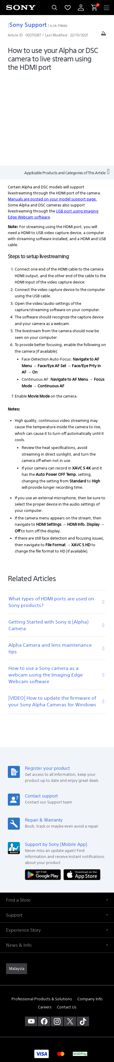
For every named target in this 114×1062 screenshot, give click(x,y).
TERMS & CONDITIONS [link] (57, 998)
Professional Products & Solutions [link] (41, 909)
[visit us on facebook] (44, 932)
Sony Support (27, 24)
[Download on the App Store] (81, 785)
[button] (57, 810)
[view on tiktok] (83, 932)
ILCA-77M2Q (58, 25)
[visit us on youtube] (31, 932)
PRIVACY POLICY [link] (57, 1006)
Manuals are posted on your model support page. (52, 109)
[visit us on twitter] (70, 932)
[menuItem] (67, 7)
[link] (16, 879)
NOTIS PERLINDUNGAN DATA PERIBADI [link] (57, 1021)
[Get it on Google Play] (44, 785)
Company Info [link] (90, 909)
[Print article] (103, 35)
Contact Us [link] (66, 917)
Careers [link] (44, 917)
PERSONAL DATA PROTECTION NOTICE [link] (57, 1014)
